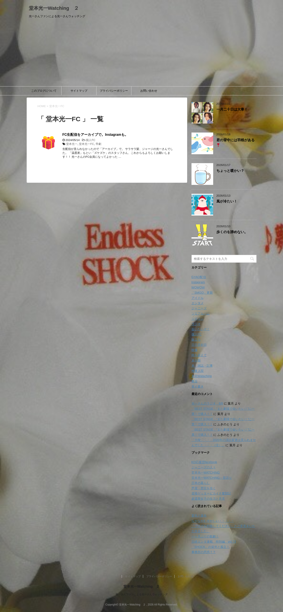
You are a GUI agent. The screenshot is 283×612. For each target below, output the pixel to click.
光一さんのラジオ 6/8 (207, 403)
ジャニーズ (199, 308)
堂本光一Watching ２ (54, 8)
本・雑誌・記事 (202, 365)
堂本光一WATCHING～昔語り (211, 477)
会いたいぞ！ (200, 329)
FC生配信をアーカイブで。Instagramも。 (95, 134)
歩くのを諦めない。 (232, 232)
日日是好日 (199, 345)
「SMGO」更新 (202, 292)
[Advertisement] (141, 53)
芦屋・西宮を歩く (203, 488)
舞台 (194, 381)
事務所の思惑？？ (203, 552)
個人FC (90, 140)
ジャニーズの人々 (203, 467)
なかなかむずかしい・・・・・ (212, 520)
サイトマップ (78, 90)
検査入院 (197, 371)
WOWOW (198, 287)
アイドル (197, 298)
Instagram (198, 282)
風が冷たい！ (226, 201)
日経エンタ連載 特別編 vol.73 (213, 541)
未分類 (196, 360)
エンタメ (197, 303)
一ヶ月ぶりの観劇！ (205, 536)
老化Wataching (201, 376)
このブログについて (44, 90)
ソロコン (197, 318)
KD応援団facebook (204, 462)
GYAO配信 (198, 277)
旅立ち (196, 339)
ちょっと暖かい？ (230, 170)
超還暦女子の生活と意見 (208, 498)
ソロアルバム (200, 313)
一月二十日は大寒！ (232, 109)
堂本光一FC (86, 144)
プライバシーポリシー (114, 90)
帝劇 (98, 144)
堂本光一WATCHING (205, 472)
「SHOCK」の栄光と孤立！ (210, 547)
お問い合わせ (148, 90)
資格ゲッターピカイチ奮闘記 (211, 493)
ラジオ (196, 324)
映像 (194, 350)
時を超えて (199, 355)
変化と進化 (199, 515)
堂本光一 (71, 144)
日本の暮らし (200, 483)
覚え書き (197, 386)
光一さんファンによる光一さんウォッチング (142, 594)
